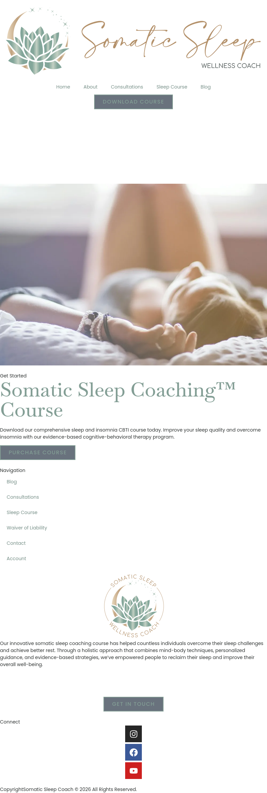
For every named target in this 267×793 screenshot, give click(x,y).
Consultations (127, 87)
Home (63, 87)
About (90, 87)
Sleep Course (172, 87)
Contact (16, 543)
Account (16, 558)
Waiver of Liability (27, 527)
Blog (206, 87)
